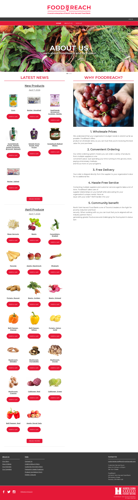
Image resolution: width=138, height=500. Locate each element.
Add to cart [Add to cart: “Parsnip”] (13, 272)
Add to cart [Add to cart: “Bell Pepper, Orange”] (13, 336)
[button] (67, 73)
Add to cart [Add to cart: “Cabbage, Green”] (55, 398)
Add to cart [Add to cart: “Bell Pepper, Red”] (13, 429)
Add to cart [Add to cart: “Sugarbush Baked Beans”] (55, 152)
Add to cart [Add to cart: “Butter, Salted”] (13, 188)
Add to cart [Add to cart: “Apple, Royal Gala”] (34, 429)
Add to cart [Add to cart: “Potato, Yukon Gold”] (55, 336)
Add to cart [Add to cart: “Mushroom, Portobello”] (34, 368)
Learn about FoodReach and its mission (69, 53)
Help (26, 457)
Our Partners (6, 467)
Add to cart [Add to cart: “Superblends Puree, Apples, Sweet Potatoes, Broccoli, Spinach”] (13, 155)
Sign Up (79, 23)
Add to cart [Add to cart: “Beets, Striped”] (55, 304)
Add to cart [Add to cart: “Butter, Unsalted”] (34, 116)
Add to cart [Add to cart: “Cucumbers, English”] (55, 242)
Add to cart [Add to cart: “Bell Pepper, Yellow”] (34, 336)
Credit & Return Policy (32, 464)
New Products (34, 85)
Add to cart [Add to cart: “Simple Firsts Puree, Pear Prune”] (34, 154)
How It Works (6, 464)
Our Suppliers (7, 469)
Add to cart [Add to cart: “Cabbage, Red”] (34, 398)
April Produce (34, 209)
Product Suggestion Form (33, 472)
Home (58, 23)
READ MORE (34, 199)
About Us (68, 23)
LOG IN (131, 19)
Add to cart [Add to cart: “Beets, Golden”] (34, 304)
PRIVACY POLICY (27, 492)
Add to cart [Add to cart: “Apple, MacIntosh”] (34, 272)
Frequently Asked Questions (34, 469)
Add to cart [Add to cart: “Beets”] (34, 240)
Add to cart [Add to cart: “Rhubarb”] (55, 272)
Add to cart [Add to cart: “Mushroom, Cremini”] (13, 399)
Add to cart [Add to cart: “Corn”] (13, 116)
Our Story (5, 461)
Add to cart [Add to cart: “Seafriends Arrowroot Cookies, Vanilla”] (55, 120)
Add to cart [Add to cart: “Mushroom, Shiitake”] (13, 368)
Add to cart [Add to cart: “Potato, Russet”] (13, 304)
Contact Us (28, 461)
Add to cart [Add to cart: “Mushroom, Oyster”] (55, 368)
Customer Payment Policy (34, 467)
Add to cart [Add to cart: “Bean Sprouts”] (13, 240)
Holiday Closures (30, 474)
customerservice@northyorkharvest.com (122, 461)
